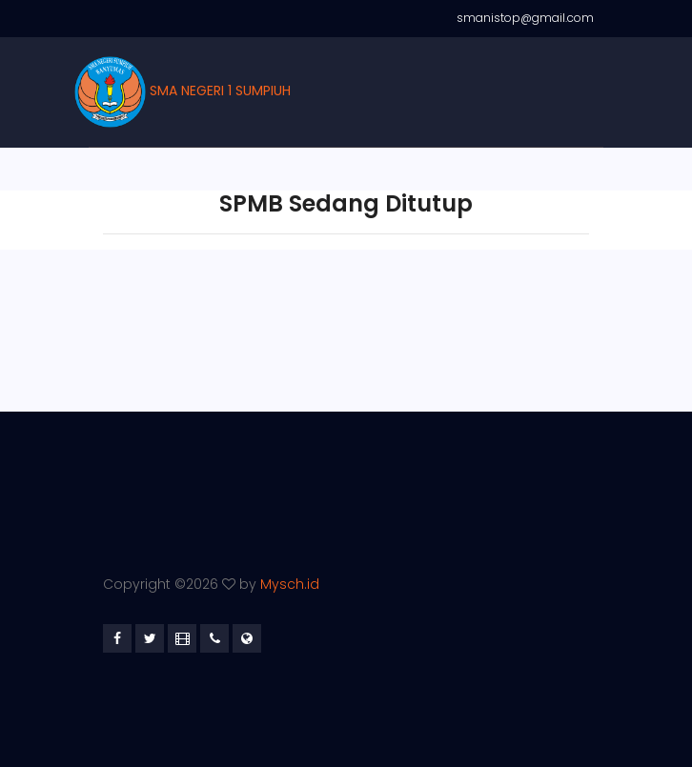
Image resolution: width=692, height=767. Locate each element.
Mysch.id (289, 584)
